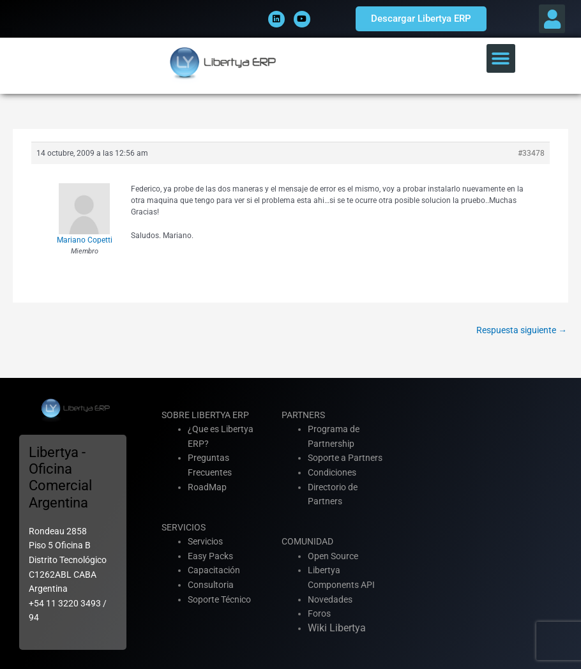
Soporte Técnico (219, 599)
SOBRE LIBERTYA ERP (205, 415)
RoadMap (207, 487)
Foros (319, 613)
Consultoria (211, 585)
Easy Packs (210, 556)
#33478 (531, 153)
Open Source (333, 556)
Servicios (205, 541)
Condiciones (332, 472)
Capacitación (214, 570)
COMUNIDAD (307, 541)
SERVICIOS (184, 527)
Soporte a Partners (345, 458)
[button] (552, 18)
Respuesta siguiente (521, 330)
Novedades (330, 599)
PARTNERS (303, 415)
